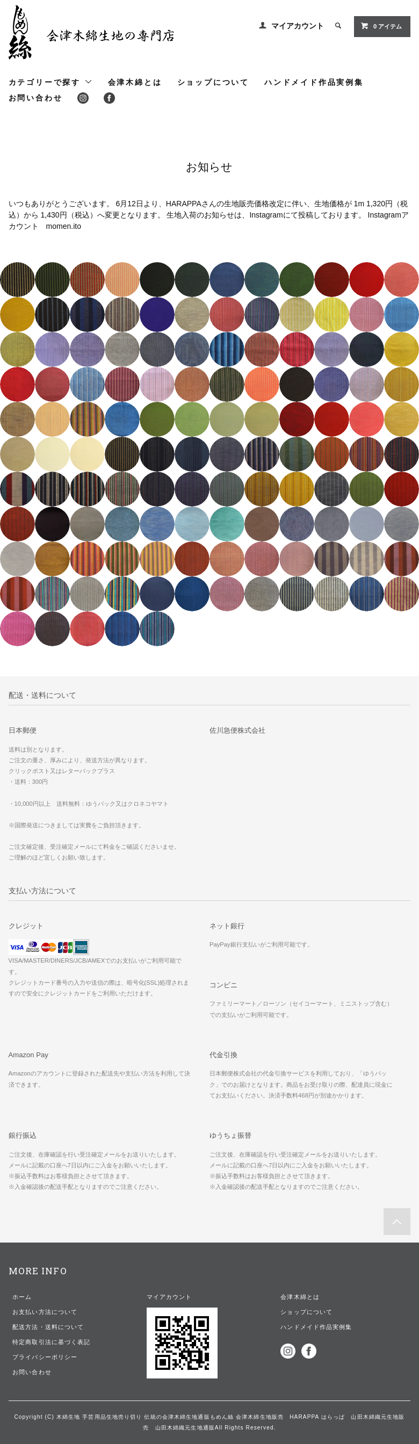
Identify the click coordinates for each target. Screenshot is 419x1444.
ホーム (22, 1297)
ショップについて (213, 82)
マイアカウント (297, 25)
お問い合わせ (36, 97)
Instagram (83, 98)
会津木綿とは (135, 82)
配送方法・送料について (48, 1327)
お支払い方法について (44, 1312)
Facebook (109, 98)
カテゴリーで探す (51, 81)
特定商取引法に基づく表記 (51, 1342)
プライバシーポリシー (44, 1357)
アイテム (381, 25)
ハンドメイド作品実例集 (314, 82)
